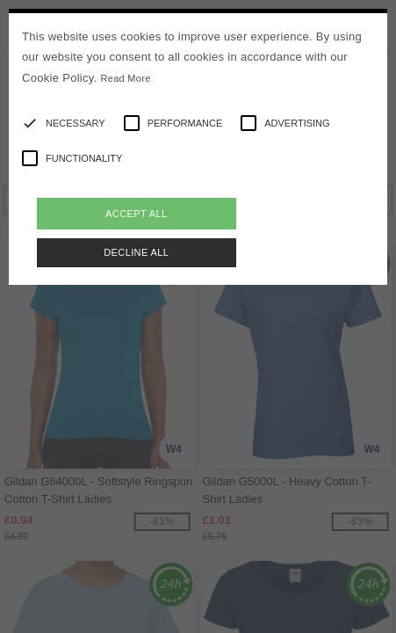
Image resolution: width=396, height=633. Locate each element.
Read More (126, 78)
